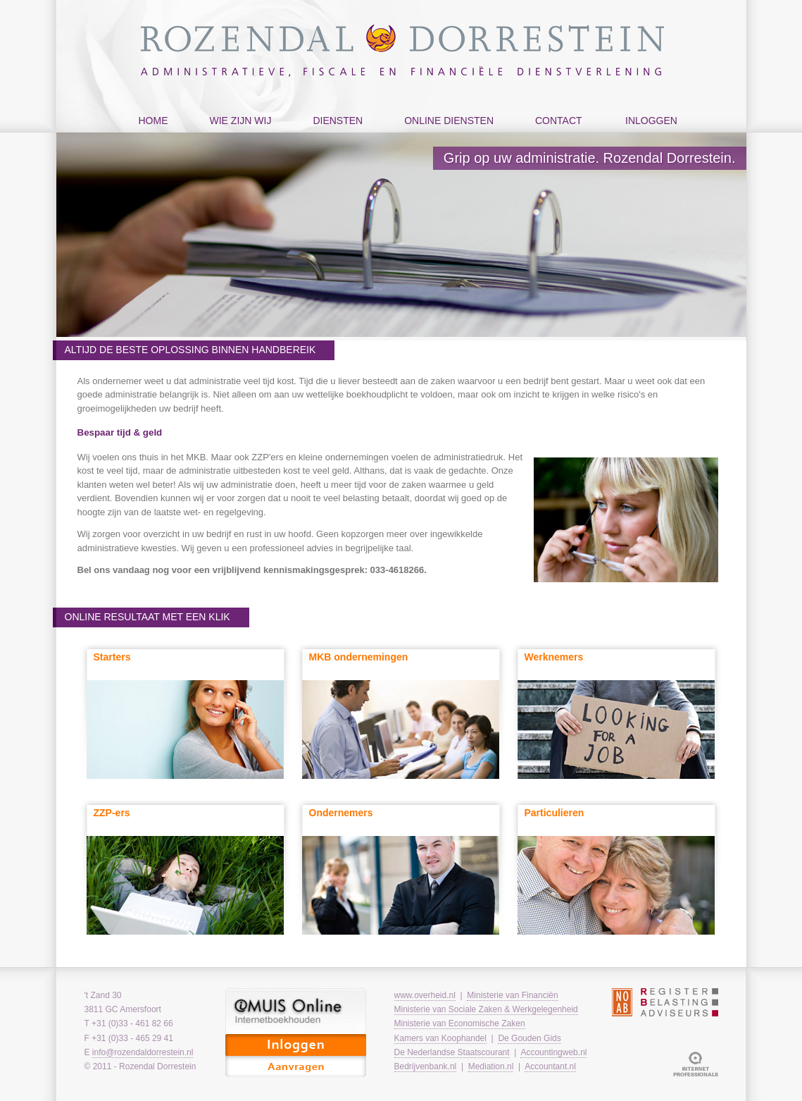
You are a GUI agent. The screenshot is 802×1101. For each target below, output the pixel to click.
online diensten (445, 135)
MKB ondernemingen (358, 657)
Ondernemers (341, 812)
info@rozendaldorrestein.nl (143, 1052)
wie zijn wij (237, 135)
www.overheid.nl (425, 995)
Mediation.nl (491, 1066)
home (153, 120)
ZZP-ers (112, 812)
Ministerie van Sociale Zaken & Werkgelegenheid (486, 1009)
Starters (112, 657)
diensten (334, 135)
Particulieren (554, 812)
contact (555, 135)
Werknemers (554, 657)
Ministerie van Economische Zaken (459, 1023)
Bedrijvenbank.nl (425, 1066)
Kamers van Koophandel (440, 1038)
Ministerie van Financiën (512, 995)
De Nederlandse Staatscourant (452, 1052)
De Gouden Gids (529, 1038)
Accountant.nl (550, 1066)
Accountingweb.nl (553, 1052)
